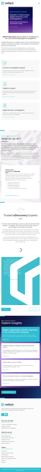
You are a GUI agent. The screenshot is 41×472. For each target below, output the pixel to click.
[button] (39, 3)
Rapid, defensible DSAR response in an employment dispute (20, 331)
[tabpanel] (20, 279)
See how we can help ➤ (9, 74)
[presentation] (19, 304)
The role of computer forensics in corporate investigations (18, 376)
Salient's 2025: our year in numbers (12, 362)
